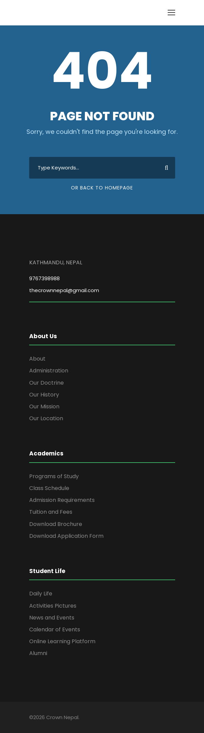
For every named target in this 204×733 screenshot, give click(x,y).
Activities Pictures (52, 606)
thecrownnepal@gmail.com (64, 290)
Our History (44, 395)
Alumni (38, 653)
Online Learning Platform (62, 641)
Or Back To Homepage (102, 187)
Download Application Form (66, 536)
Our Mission (44, 406)
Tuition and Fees (50, 512)
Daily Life (40, 593)
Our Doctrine (46, 383)
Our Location (46, 418)
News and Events (51, 618)
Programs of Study (54, 476)
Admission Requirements (62, 500)
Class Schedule (49, 488)
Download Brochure (55, 524)
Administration (48, 370)
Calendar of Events (54, 629)
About (37, 359)
